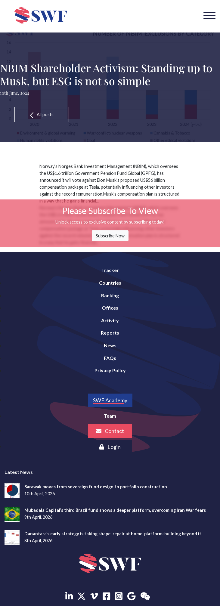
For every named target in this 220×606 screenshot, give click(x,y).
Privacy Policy (110, 370)
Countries (110, 283)
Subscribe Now (110, 235)
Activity (110, 320)
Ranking (110, 295)
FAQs (110, 358)
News (110, 345)
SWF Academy (110, 400)
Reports (110, 332)
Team (110, 416)
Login (110, 447)
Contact (110, 431)
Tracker (110, 270)
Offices (110, 308)
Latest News (19, 472)
